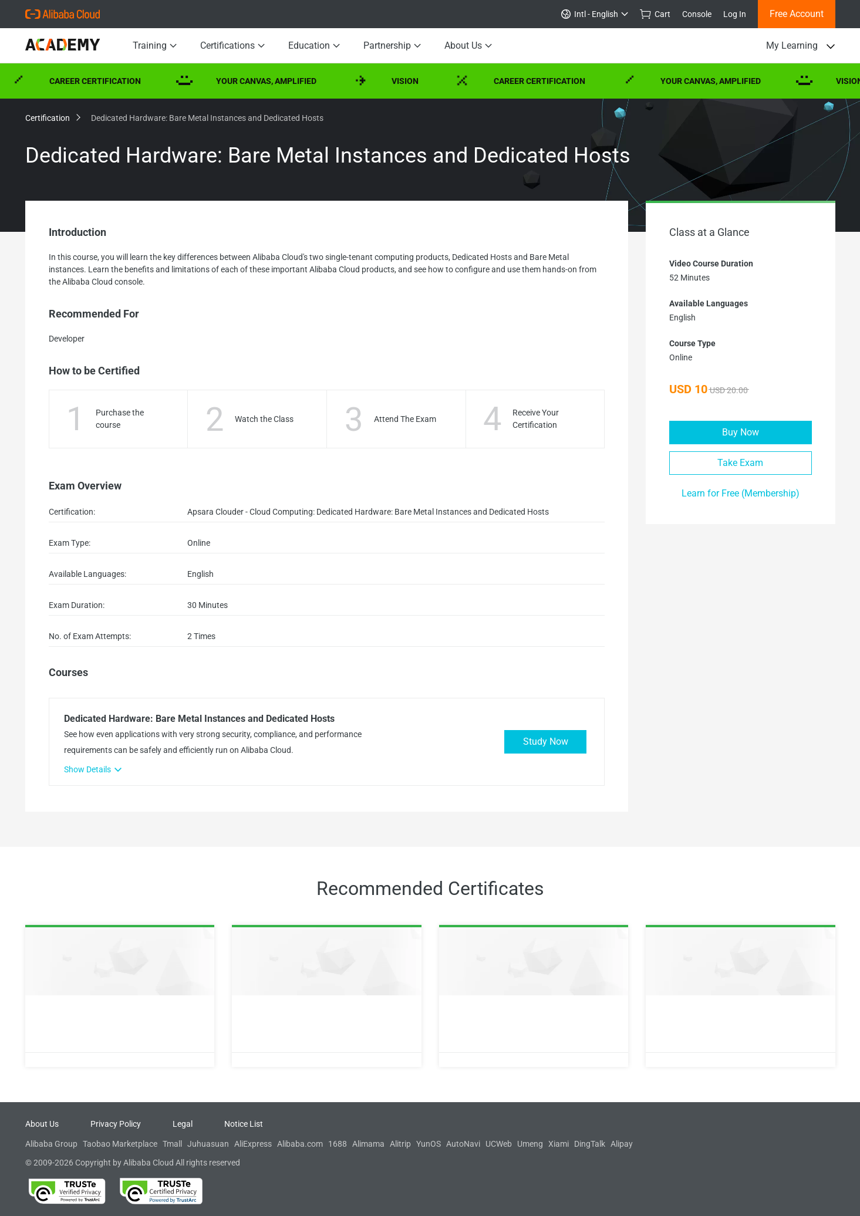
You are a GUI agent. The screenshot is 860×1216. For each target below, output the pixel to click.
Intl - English (594, 14)
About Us (468, 45)
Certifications (232, 45)
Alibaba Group (51, 1144)
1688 (337, 1144)
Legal (183, 1124)
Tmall (172, 1144)
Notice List (243, 1124)
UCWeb (498, 1144)
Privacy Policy (115, 1124)
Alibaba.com (300, 1144)
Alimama (368, 1144)
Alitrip (400, 1144)
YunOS (428, 1144)
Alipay (622, 1144)
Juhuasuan (208, 1144)
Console (696, 14)
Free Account (797, 13)
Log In (734, 14)
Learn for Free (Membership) (741, 493)
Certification (52, 118)
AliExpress (253, 1144)
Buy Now (740, 432)
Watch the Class (264, 419)
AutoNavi (463, 1144)
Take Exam (740, 462)
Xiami (558, 1144)
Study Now (545, 741)
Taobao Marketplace (120, 1144)
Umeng (530, 1144)
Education (314, 45)
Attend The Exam (405, 419)
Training (155, 45)
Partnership (392, 45)
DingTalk (589, 1144)
